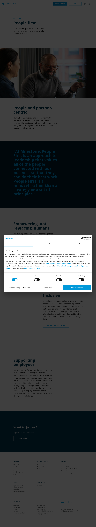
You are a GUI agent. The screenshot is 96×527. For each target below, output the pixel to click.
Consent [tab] (18, 244)
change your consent (32, 268)
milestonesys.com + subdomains (58, 263)
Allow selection (48, 287)
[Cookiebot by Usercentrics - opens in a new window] (82, 238)
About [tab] (77, 244)
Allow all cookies (77, 287)
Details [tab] (48, 244)
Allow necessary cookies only (19, 287)
